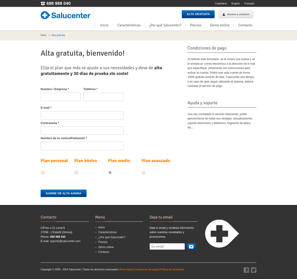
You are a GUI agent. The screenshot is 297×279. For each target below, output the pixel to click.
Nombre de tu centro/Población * (64, 138)
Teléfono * (91, 89)
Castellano (221, 3)
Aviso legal (126, 269)
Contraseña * (50, 123)
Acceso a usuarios (235, 14)
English (236, 3)
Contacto (245, 25)
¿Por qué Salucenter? (165, 25)
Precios (195, 25)
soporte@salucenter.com (65, 241)
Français (249, 3)
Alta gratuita (198, 14)
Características (128, 25)
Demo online (220, 25)
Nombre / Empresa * (55, 89)
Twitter (253, 270)
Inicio (104, 25)
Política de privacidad (172, 269)
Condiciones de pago (146, 269)
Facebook (246, 270)
